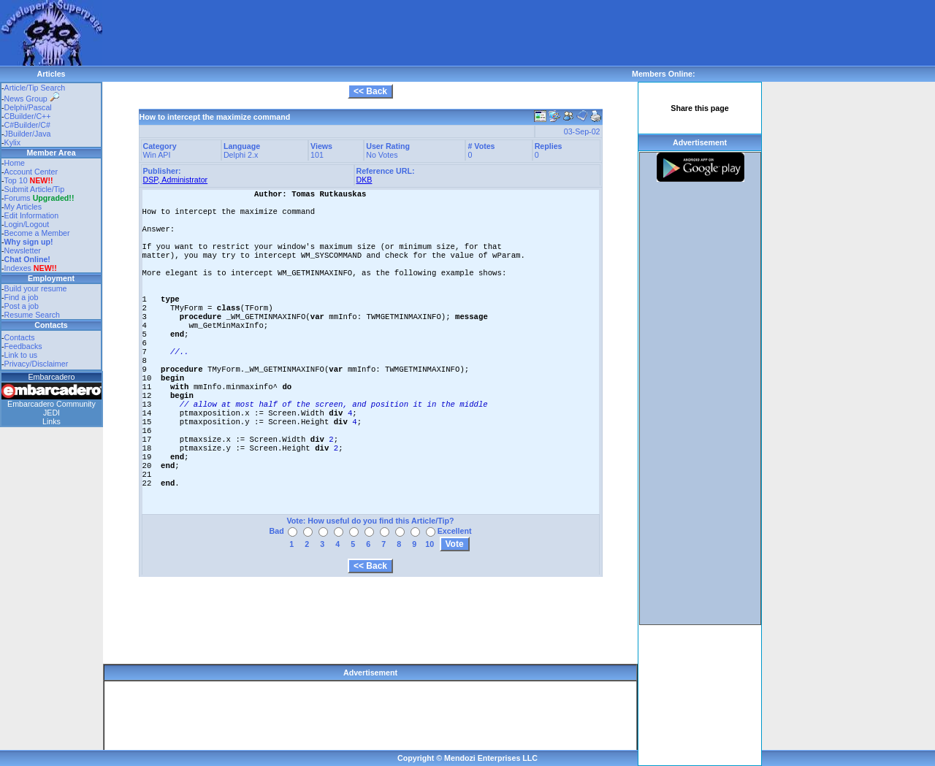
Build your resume (35, 288)
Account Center (31, 171)
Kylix (12, 142)
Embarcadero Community (51, 403)
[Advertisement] (368, 33)
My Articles (23, 206)
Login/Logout (27, 224)
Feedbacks (23, 346)
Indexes (17, 268)
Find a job (21, 297)
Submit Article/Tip (34, 189)
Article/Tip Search (35, 87)
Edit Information (31, 215)
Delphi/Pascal (28, 107)
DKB (364, 179)
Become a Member (37, 233)
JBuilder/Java (27, 133)
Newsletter (22, 250)
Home (14, 162)
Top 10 (16, 180)
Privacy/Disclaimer (36, 363)
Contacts (19, 337)
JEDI (51, 412)
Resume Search (32, 314)
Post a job (21, 306)
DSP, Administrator (175, 179)
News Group (31, 98)
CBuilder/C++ (27, 116)
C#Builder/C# (27, 124)
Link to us (21, 355)
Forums (39, 198)
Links (51, 421)
